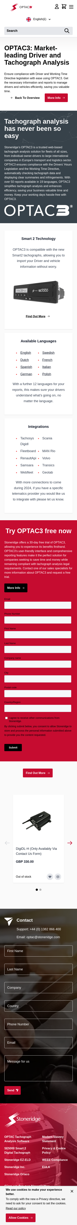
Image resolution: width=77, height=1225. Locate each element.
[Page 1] (37, 890)
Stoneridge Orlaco (16, 1174)
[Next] (70, 843)
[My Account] (57, 6)
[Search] (67, 31)
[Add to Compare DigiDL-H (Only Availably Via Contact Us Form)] (58, 877)
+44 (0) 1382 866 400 (45, 929)
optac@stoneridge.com (43, 937)
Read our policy (16, 1208)
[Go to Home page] (22, 7)
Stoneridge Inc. (14, 1167)
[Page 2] (40, 890)
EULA (46, 1167)
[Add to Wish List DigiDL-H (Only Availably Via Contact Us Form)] (50, 877)
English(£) (38, 19)
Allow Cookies (18, 1217)
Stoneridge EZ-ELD (17, 1159)
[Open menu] (71, 7)
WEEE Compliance (55, 1159)
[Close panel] (72, 1191)
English (25, 353)
